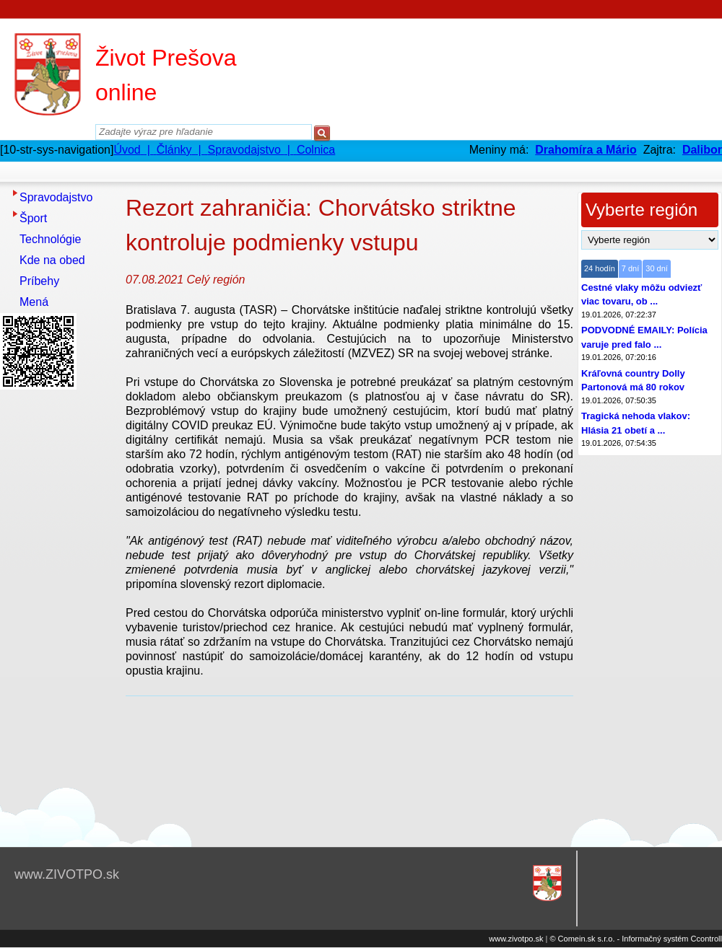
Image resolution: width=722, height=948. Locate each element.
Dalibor (702, 150)
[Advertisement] (58, 611)
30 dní (656, 268)
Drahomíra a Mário (585, 150)
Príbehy (39, 281)
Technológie (50, 239)
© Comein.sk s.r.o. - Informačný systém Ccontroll (635, 938)
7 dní (630, 268)
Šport (33, 218)
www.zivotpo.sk (516, 938)
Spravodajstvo (55, 197)
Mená (33, 302)
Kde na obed (52, 260)
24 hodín (599, 268)
